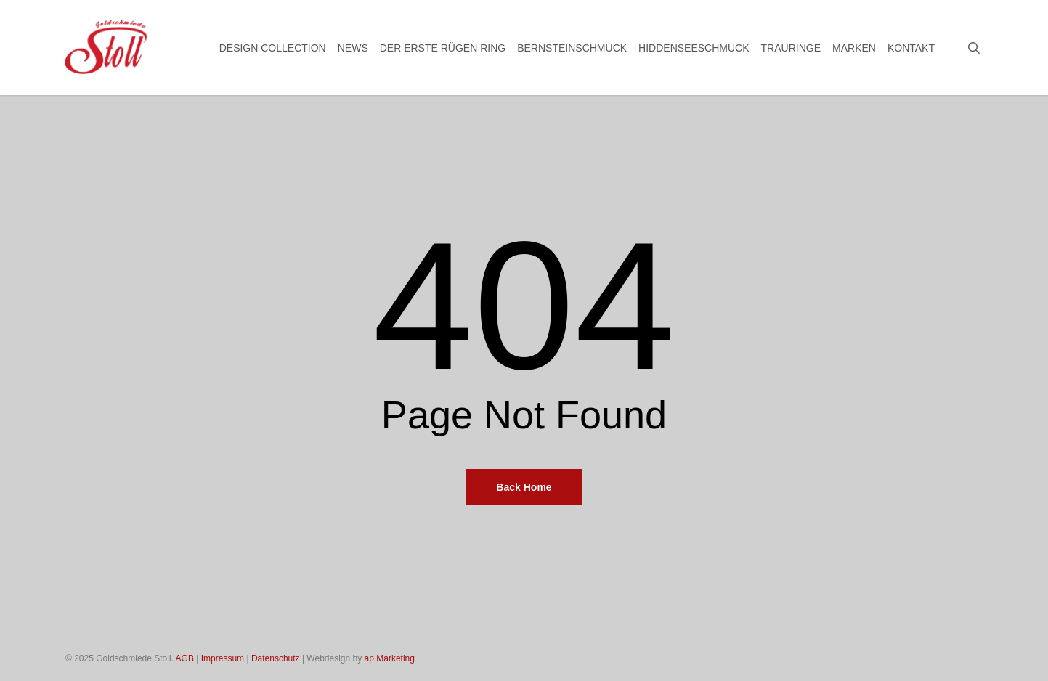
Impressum (222, 658)
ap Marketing (390, 658)
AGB (185, 658)
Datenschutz (275, 658)
